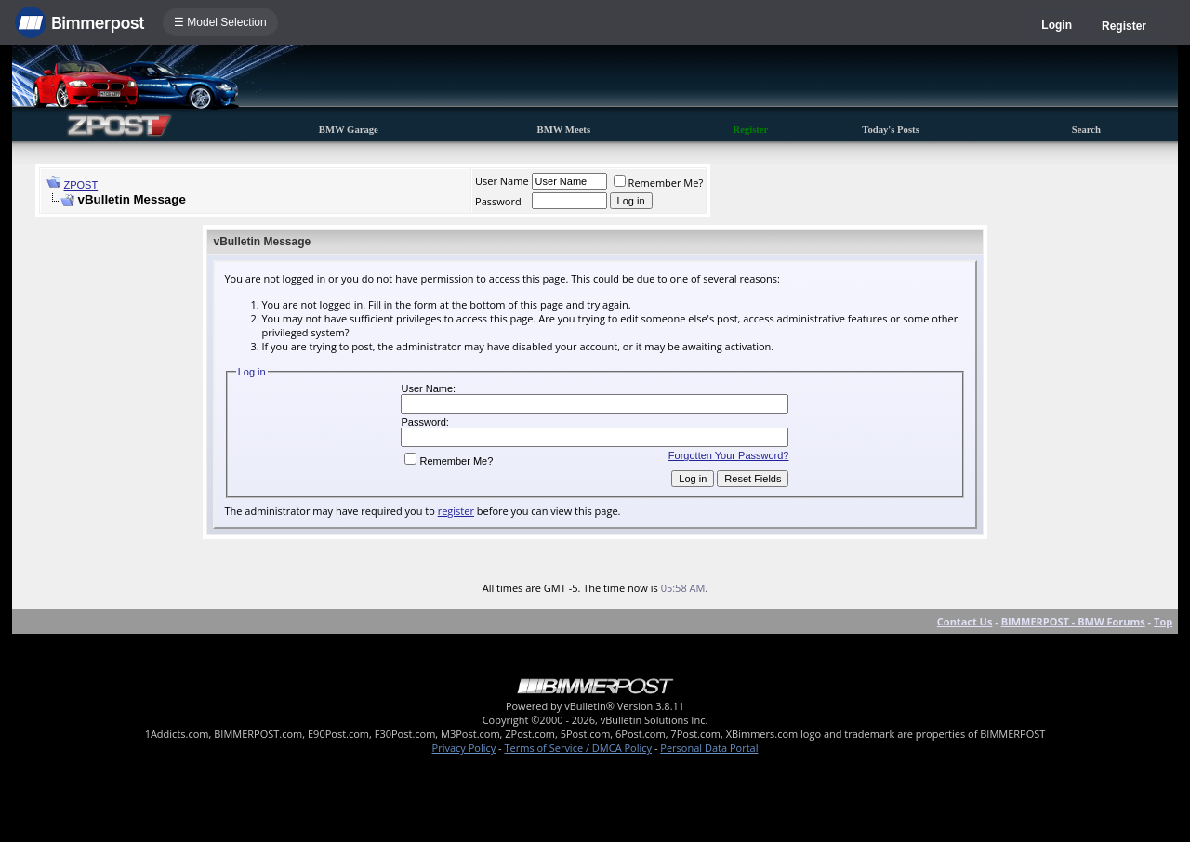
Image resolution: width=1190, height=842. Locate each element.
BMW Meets (564, 130)
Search (1086, 130)
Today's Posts (890, 130)
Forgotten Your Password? (728, 455)
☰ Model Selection (220, 22)
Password (498, 201)
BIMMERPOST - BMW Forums (1073, 621)
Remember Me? (659, 183)
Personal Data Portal (709, 748)
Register (1124, 26)
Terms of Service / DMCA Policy (578, 748)
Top (1163, 621)
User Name (502, 181)
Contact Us (965, 621)
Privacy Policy (464, 748)
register (456, 511)
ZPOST (81, 185)
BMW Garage (348, 130)
